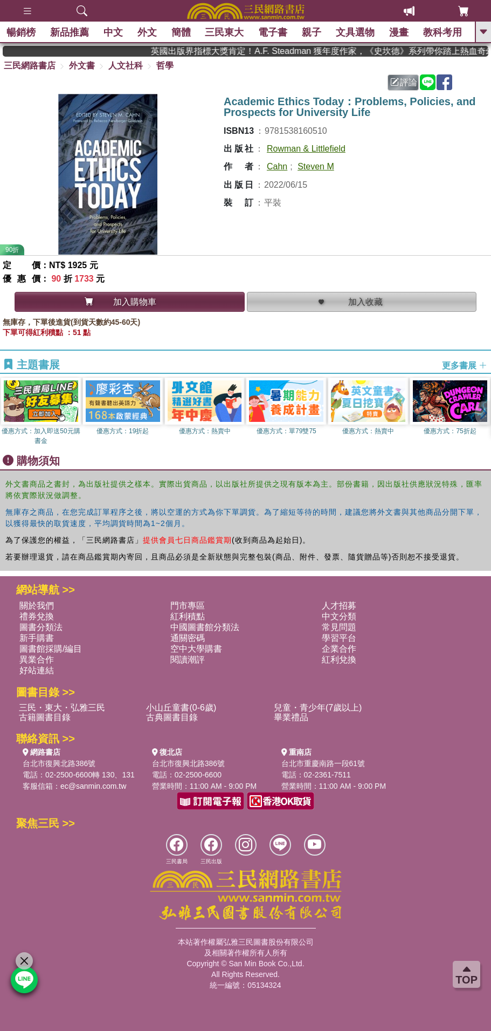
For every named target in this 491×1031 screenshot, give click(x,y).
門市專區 (187, 605)
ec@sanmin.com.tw (93, 786)
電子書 (274, 32)
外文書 (82, 65)
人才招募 (339, 605)
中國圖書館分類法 (204, 627)
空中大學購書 (196, 648)
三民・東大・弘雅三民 (62, 707)
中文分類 (339, 616)
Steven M (316, 166)
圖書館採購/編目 (50, 648)
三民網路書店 (30, 65)
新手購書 (36, 638)
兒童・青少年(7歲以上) (318, 707)
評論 (403, 82)
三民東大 (225, 32)
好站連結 (36, 670)
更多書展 (464, 365)
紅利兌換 (339, 659)
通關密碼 (187, 638)
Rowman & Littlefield (306, 148)
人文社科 (125, 65)
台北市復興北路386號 (59, 763)
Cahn (277, 166)
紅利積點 (187, 616)
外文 (148, 32)
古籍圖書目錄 (45, 717)
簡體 (182, 32)
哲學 (165, 65)
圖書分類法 (41, 627)
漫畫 (400, 32)
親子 (313, 32)
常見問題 (339, 627)
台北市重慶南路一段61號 (323, 763)
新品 (71, 32)
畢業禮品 (291, 717)
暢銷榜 (22, 32)
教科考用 (443, 32)
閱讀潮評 (187, 659)
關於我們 (36, 605)
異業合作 (36, 659)
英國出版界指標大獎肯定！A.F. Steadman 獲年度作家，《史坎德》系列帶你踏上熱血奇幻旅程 (328, 51)
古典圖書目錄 (172, 717)
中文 (115, 32)
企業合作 (339, 648)
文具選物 (356, 32)
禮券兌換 (36, 616)
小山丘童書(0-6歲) (181, 707)
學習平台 (339, 638)
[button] (483, 413)
